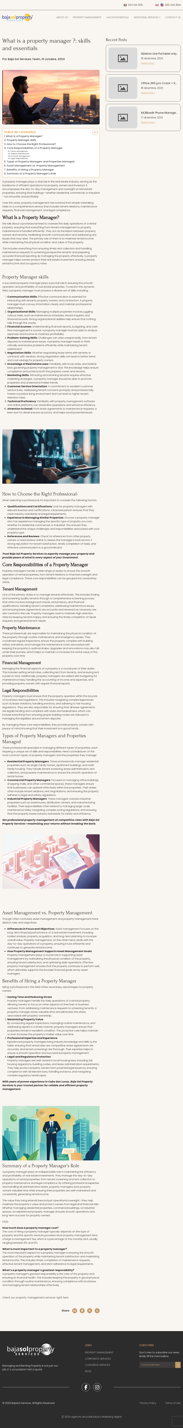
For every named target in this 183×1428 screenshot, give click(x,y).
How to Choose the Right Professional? (31, 144)
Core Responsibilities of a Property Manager (35, 148)
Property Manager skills (21, 140)
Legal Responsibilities (19, 158)
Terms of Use (173, 1403)
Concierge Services (97, 1365)
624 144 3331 (135, 5)
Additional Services (146, 17)
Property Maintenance (20, 154)
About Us (62, 17)
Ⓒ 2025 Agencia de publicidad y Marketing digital (92, 1417)
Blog (88, 1371)
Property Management (87, 17)
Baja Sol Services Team (24, 59)
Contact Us (173, 17)
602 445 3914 (173, 5)
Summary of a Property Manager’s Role (31, 173)
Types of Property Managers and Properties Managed (40, 161)
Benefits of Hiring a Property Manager (30, 169)
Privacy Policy (148, 1403)
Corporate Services (98, 1358)
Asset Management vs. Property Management (36, 165)
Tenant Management (19, 151)
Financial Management (20, 156)
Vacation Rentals (117, 17)
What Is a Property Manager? (24, 136)
